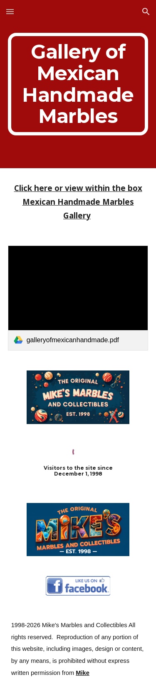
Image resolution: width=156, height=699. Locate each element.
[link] (78, 298)
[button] (10, 11)
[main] (78, 84)
